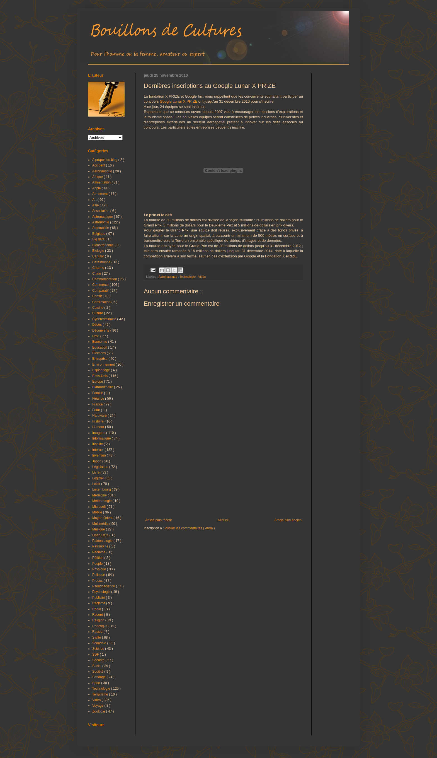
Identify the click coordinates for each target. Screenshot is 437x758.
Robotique (100, 626)
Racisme (99, 603)
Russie (97, 632)
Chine (97, 274)
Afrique (98, 177)
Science (98, 649)
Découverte (101, 330)
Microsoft (99, 507)
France (98, 404)
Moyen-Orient (102, 518)
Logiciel (98, 478)
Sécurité (98, 660)
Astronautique (168, 276)
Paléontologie (102, 541)
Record (98, 615)
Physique (99, 569)
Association (101, 211)
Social (97, 666)
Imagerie (99, 433)
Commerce (101, 285)
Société (98, 671)
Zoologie (99, 711)
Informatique (102, 438)
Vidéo (202, 276)
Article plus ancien (288, 520)
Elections (99, 353)
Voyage (98, 706)
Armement (100, 194)
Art (95, 200)
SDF (96, 654)
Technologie (187, 276)
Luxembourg (102, 489)
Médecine (100, 495)
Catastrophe (101, 262)
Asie (96, 205)
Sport (96, 683)
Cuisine (98, 308)
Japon (97, 461)
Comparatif (101, 291)
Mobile (97, 512)
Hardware (100, 415)
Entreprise (100, 359)
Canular (98, 256)
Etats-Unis (100, 376)
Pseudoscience (104, 586)
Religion (98, 620)
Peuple (98, 564)
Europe (98, 381)
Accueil (223, 520)
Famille (98, 393)
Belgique (99, 234)
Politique (99, 575)
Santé (97, 637)
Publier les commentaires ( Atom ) (190, 528)
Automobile (101, 228)
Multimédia (100, 524)
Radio (97, 609)
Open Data (100, 535)
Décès (97, 325)
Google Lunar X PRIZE (178, 101)
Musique (99, 529)
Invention (99, 455)
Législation (100, 467)
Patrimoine (100, 546)
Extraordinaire (103, 387)
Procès (98, 581)
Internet (98, 450)
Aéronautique (102, 171)
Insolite (98, 444)
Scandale (99, 643)
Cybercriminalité (104, 319)
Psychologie (101, 592)
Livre (96, 472)
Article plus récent (158, 520)
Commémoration (105, 279)
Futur (96, 410)
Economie (100, 342)
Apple (97, 188)
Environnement (104, 364)
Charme (98, 268)
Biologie (98, 251)
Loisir (96, 484)
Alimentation (101, 182)
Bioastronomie (103, 245)
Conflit (97, 296)
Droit (96, 336)
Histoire (98, 421)
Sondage (99, 677)
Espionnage (101, 370)
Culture (98, 313)
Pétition (98, 558)
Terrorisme (100, 694)
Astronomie (101, 222)
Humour (98, 427)
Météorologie (102, 501)
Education (100, 347)
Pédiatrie (99, 552)
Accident (99, 165)
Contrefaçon (101, 302)
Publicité (99, 598)
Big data (98, 239)
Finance (98, 398)
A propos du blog (105, 160)
